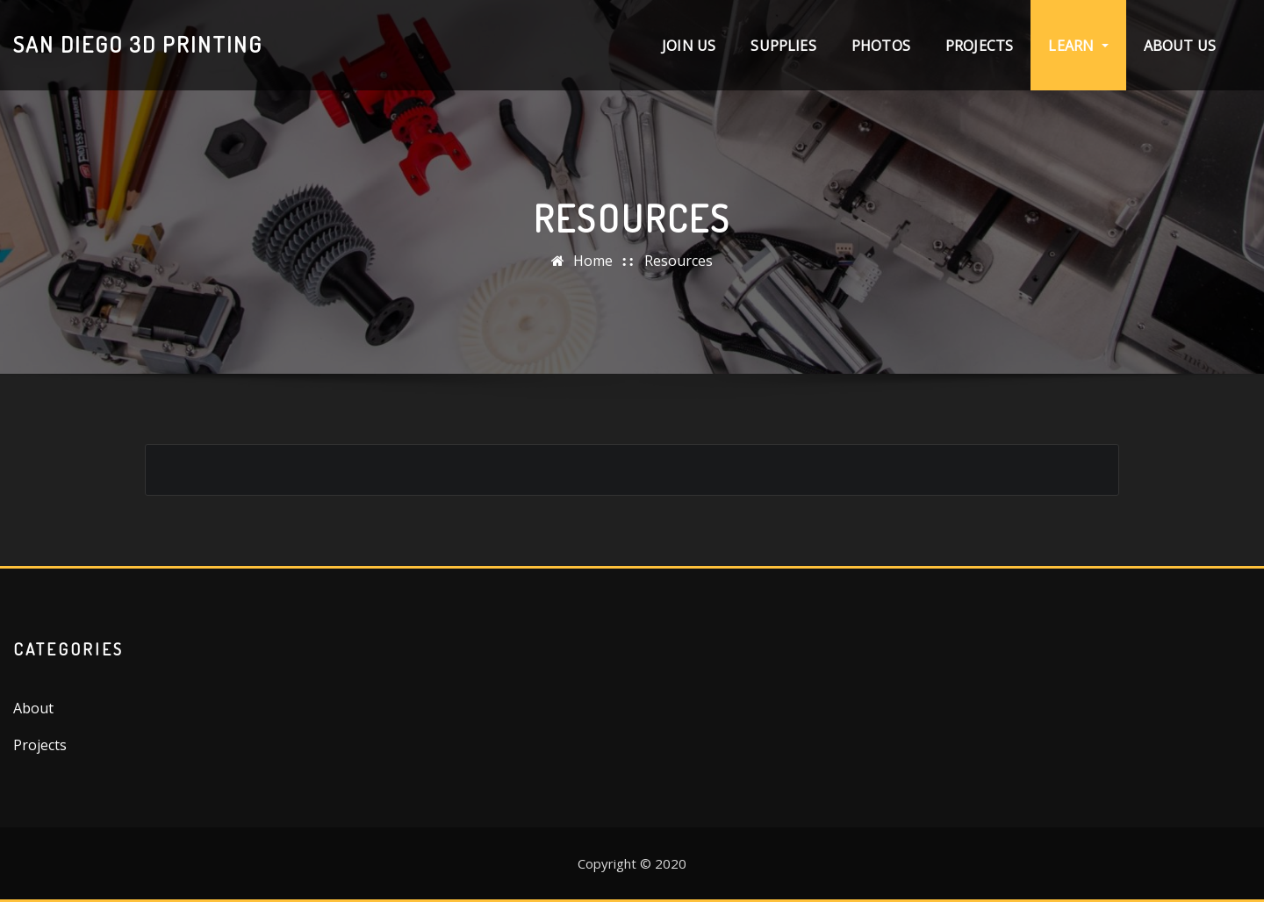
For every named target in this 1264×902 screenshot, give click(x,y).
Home (593, 260)
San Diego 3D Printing (137, 44)
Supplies (782, 45)
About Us (1180, 45)
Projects (979, 45)
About (33, 708)
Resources (678, 260)
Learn (1078, 45)
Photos (880, 45)
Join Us (688, 45)
